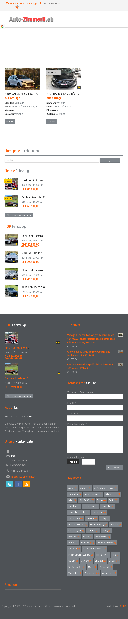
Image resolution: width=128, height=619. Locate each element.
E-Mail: (71, 402)
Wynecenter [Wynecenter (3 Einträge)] (92, 573)
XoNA (123, 606)
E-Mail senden (114, 467)
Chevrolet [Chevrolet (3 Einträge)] (108, 506)
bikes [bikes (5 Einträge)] (72, 500)
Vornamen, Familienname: (82, 392)
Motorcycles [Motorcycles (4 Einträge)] (103, 536)
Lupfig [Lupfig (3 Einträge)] (106, 530)
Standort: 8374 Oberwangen (24, 3)
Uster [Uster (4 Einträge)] (92, 567)
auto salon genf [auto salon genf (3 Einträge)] (93, 494)
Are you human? (76, 457)
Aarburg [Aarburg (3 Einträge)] (85, 488)
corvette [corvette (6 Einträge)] (91, 518)
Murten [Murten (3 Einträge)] (73, 542)
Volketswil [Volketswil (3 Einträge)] (106, 567)
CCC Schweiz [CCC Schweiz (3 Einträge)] (91, 506)
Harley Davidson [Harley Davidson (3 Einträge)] (77, 524)
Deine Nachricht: (77, 424)
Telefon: (72, 413)
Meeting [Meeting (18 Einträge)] (74, 536)
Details (10, 121)
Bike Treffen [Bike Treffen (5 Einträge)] (87, 500)
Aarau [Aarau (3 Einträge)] (72, 488)
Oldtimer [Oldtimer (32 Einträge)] (87, 542)
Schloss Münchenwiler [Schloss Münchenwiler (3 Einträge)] (94, 548)
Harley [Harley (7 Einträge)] (104, 518)
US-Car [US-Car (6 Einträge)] (73, 560)
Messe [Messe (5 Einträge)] (87, 536)
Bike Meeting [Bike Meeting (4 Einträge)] (113, 494)
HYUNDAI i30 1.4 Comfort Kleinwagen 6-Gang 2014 (77, 94)
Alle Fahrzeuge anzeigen (19, 214)
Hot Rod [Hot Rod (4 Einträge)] (116, 524)
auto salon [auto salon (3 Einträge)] (74, 494)
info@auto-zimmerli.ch (23, 476)
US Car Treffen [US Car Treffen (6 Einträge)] (76, 567)
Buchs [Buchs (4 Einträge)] (101, 500)
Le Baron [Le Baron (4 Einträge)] (92, 530)
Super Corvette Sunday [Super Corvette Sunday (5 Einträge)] (80, 554)
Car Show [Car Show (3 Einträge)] (74, 506)
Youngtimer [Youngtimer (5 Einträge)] (109, 573)
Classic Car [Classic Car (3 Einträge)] (99, 512)
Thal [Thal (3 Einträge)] (115, 554)
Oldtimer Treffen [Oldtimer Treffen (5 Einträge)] (106, 542)
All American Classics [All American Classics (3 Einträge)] (105, 488)
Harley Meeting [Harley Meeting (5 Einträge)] (98, 524)
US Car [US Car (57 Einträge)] (114, 560)
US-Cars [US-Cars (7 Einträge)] (86, 560)
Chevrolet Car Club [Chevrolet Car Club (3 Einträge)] (78, 512)
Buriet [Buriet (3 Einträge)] (113, 500)
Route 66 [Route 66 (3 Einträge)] (74, 548)
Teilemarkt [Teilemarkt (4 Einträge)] (102, 554)
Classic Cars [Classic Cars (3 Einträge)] (75, 518)
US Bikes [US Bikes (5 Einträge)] (100, 560)
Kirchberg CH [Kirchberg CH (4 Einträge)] (76, 530)
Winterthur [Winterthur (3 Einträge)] (74, 573)
